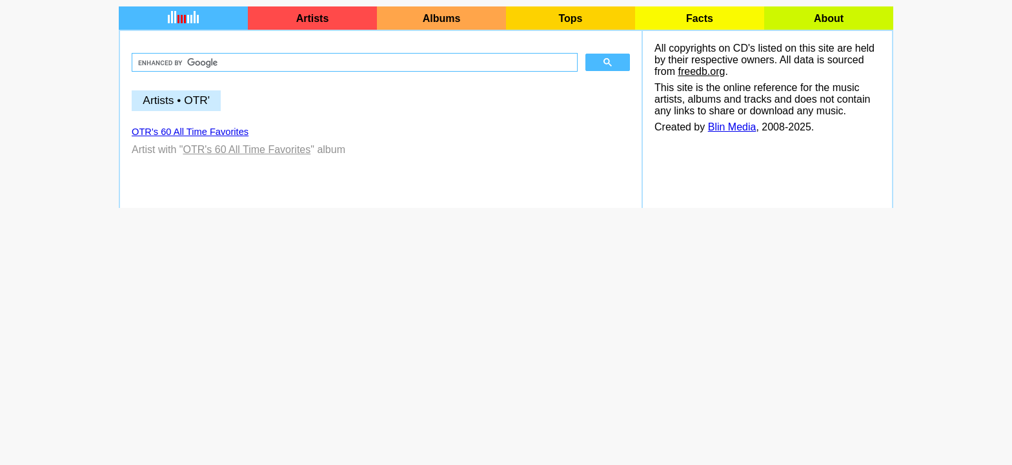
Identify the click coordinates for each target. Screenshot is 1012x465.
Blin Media (732, 126)
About (829, 18)
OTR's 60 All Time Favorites (190, 132)
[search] (353, 62)
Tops (570, 18)
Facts (699, 18)
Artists (312, 18)
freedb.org (701, 71)
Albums (442, 18)
